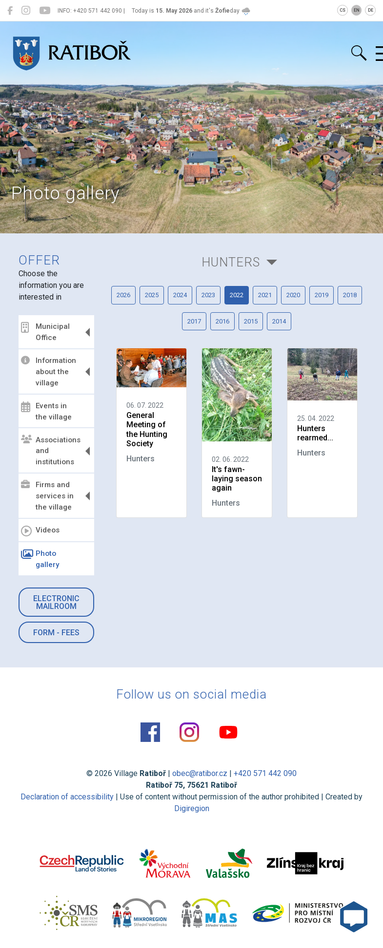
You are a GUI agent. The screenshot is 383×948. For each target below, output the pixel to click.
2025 (152, 295)
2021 (265, 295)
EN (357, 10)
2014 (279, 321)
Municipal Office (45, 332)
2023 (208, 295)
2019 (321, 295)
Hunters (231, 262)
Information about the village (48, 371)
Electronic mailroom (56, 602)
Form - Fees (56, 632)
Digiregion (191, 808)
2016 (222, 321)
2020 (293, 295)
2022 (236, 295)
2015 (251, 321)
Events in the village (46, 411)
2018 (350, 295)
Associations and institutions (51, 450)
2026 (123, 295)
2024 (180, 295)
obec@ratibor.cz (199, 773)
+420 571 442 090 (265, 773)
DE (370, 10)
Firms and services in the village (47, 496)
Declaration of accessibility (67, 796)
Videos (40, 531)
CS (342, 10)
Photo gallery (40, 559)
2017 (194, 321)
